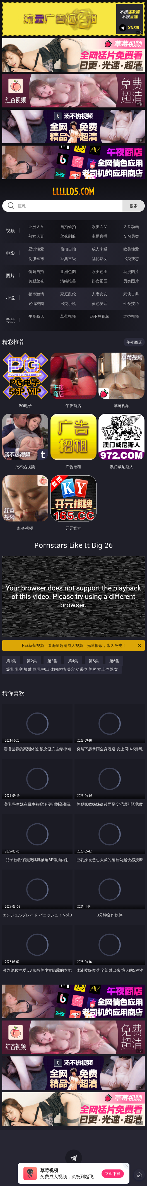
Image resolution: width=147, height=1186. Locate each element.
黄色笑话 (99, 303)
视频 (10, 230)
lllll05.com (73, 191)
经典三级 (68, 258)
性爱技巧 (131, 303)
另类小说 (68, 303)
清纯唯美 (68, 281)
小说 (10, 298)
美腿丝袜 (36, 281)
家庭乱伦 (68, 293)
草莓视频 (68, 316)
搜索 (134, 205)
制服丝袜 (36, 258)
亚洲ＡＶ (36, 226)
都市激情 (36, 293)
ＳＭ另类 (131, 236)
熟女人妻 (36, 236)
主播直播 (99, 236)
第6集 (114, 660)
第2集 (32, 660)
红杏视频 (131, 316)
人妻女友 (99, 293)
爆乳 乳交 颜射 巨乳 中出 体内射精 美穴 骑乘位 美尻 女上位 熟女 (62, 669)
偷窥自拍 (36, 271)
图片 (10, 275)
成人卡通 (99, 249)
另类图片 (131, 281)
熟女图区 (99, 281)
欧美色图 (99, 271)
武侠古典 (131, 293)
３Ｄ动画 (131, 226)
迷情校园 (36, 303)
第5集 (94, 660)
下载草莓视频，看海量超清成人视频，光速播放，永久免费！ (81, 645)
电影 (10, 253)
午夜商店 (36, 316)
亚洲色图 (68, 271)
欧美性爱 (131, 249)
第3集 (52, 660)
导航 (10, 320)
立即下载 (113, 1173)
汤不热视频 (99, 316)
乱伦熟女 (99, 258)
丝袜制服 (68, 236)
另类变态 (131, 258)
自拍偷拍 (68, 226)
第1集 (11, 660)
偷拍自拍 (68, 249)
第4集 (73, 660)
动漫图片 (131, 271)
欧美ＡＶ (99, 226)
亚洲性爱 (36, 249)
